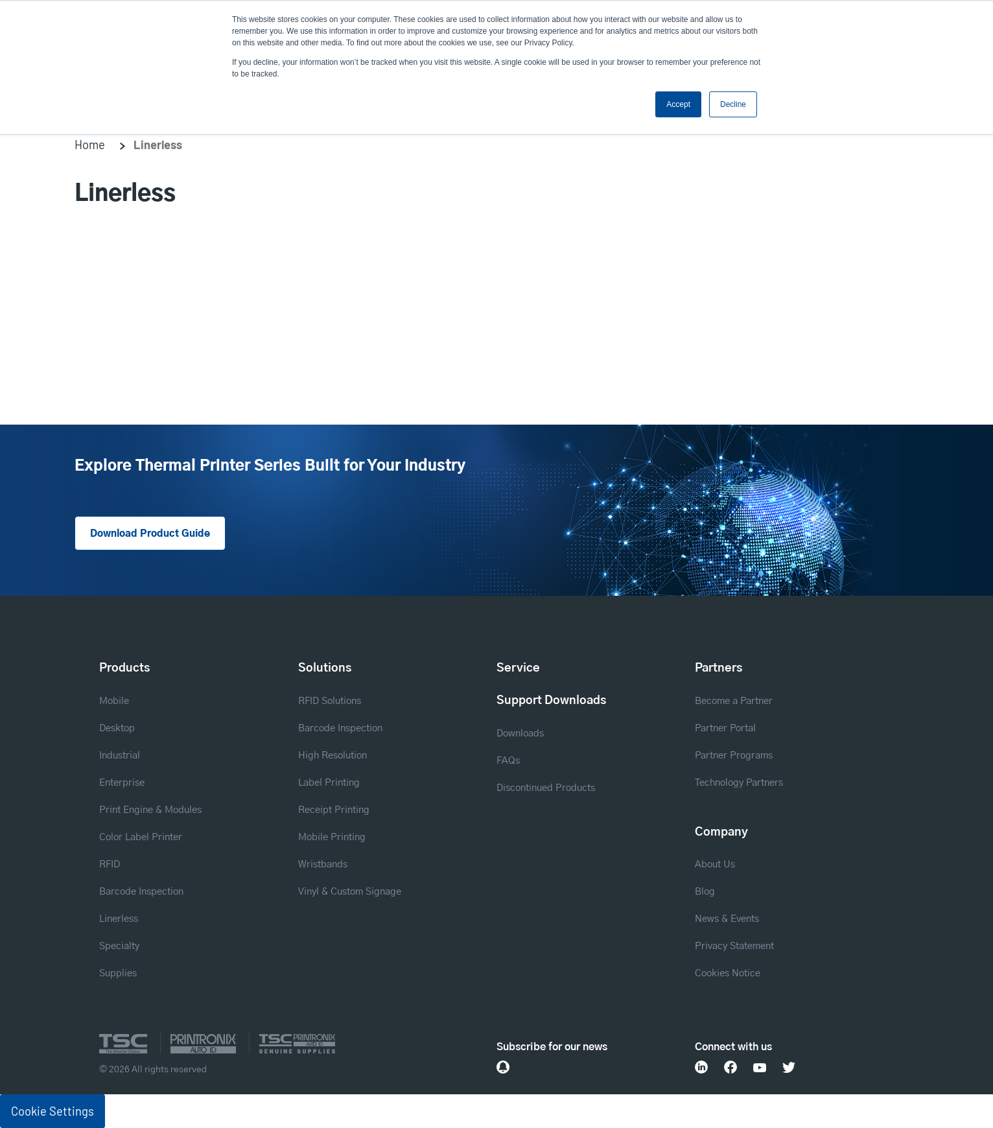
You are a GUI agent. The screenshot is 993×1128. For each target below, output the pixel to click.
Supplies (118, 973)
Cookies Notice (727, 973)
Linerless (118, 919)
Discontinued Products (546, 788)
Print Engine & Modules (150, 810)
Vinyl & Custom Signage (349, 892)
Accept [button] (678, 104)
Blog (705, 892)
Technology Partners (739, 783)
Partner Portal (725, 728)
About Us (715, 864)
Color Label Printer (140, 837)
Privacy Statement (734, 946)
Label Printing (329, 783)
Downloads (520, 733)
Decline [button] (733, 104)
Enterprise (122, 783)
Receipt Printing (333, 810)
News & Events (727, 919)
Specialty (119, 946)
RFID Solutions (329, 701)
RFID (109, 864)
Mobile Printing (332, 837)
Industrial (119, 755)
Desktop (117, 728)
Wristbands (322, 864)
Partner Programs (734, 755)
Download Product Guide (150, 534)
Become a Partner (734, 701)
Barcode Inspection (141, 892)
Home (90, 144)
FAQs (508, 761)
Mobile (114, 701)
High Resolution (332, 755)
